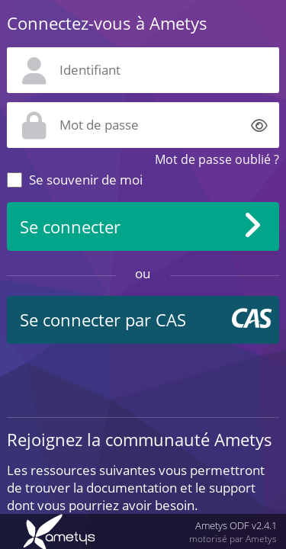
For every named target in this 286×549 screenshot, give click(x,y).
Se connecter (70, 227)
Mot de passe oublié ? (217, 159)
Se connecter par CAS (103, 320)
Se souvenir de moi (86, 179)
